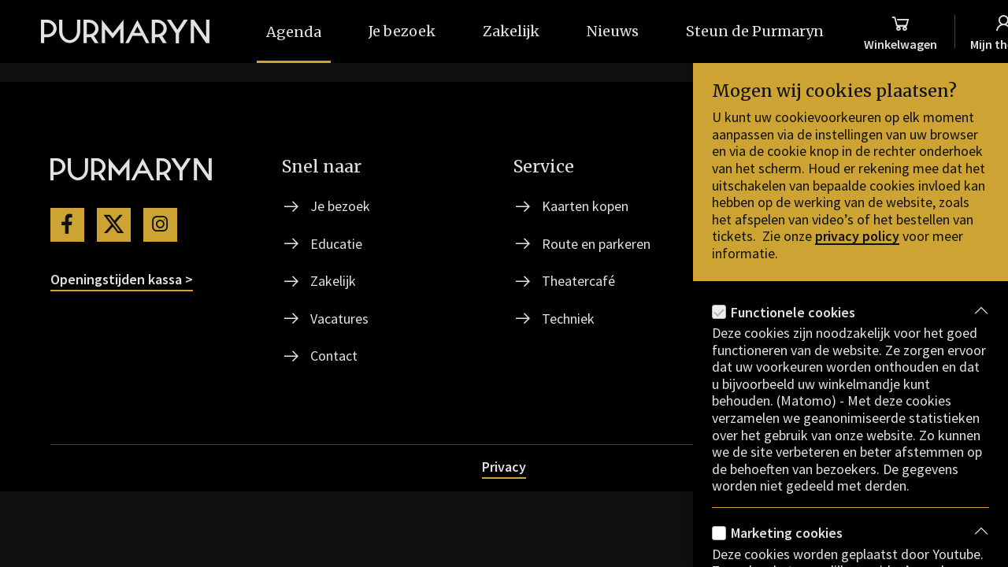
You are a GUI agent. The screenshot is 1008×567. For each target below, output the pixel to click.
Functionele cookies (793, 312)
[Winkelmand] (900, 31)
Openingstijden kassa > (121, 279)
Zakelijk (333, 281)
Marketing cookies (787, 533)
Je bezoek (340, 206)
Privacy (504, 467)
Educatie (336, 244)
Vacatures (339, 318)
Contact (334, 355)
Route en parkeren (596, 244)
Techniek (568, 318)
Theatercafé (578, 281)
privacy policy (857, 236)
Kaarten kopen (585, 206)
